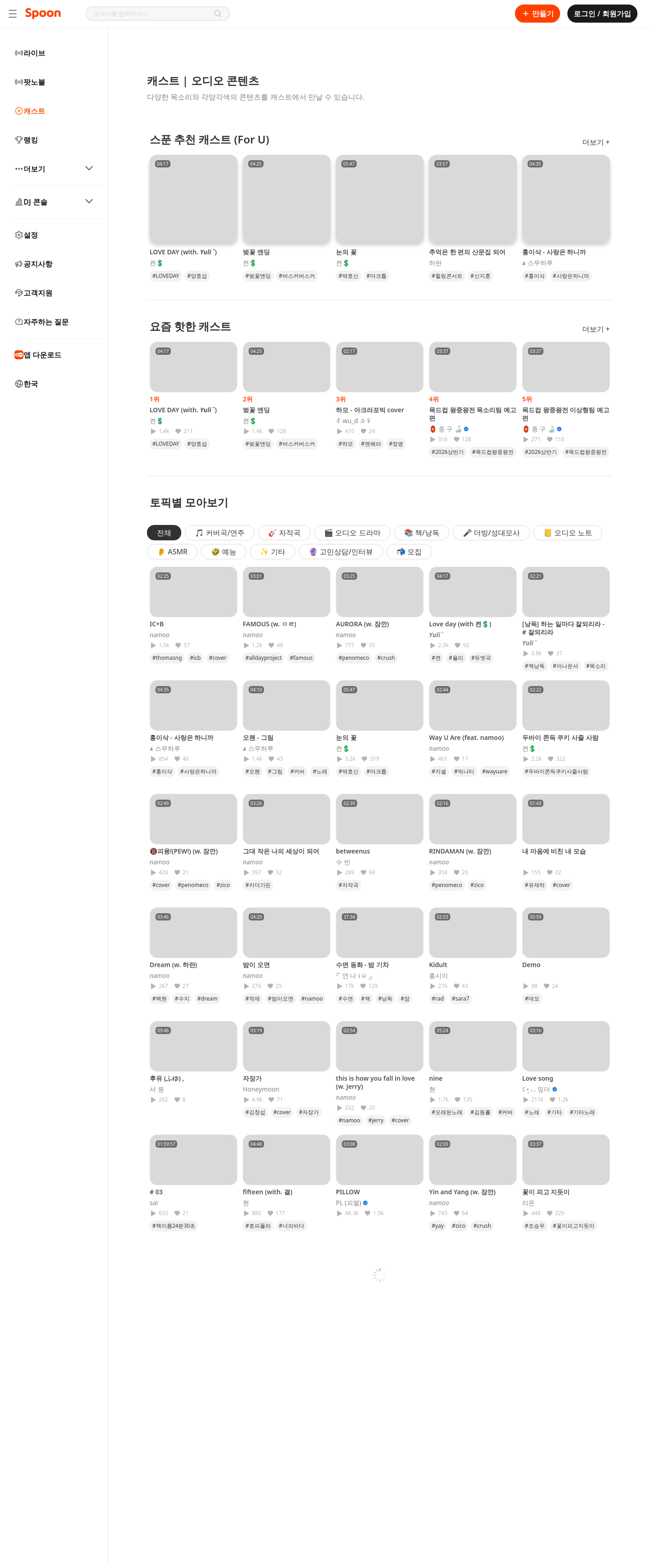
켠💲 (157, 263)
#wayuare (495, 771)
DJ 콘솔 (54, 201)
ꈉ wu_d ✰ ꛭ (353, 421)
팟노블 (29, 82)
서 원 (157, 1089)
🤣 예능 (223, 552)
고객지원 (33, 293)
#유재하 (535, 885)
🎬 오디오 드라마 (352, 533)
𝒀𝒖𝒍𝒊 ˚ (436, 635)
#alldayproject (263, 658)
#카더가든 (258, 885)
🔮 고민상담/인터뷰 (341, 552)
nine (436, 1078)
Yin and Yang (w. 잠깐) (462, 1191)
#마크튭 (377, 276)
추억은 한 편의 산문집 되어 (467, 252)
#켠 (436, 658)
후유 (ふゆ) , (167, 1078)
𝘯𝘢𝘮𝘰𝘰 (160, 635)
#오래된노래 (447, 1112)
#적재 (252, 998)
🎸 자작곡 (284, 533)
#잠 (405, 998)
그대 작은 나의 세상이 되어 (281, 851)
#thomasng (167, 658)
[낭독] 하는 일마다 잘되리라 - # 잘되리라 (563, 628)
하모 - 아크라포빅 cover (370, 409)
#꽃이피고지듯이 (573, 1226)
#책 (365, 998)
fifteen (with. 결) (267, 1191)
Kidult (438, 964)
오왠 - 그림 (258, 737)
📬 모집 (409, 552)
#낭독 (385, 998)
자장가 (252, 1078)
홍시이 (438, 976)
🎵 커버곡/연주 (220, 533)
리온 (528, 1203)
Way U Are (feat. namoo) (466, 737)
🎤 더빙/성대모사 (491, 533)
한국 (26, 384)
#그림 (275, 771)
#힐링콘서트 (447, 276)
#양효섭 (197, 276)
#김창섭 (255, 1112)
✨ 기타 (272, 552)
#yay (438, 1226)
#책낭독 (535, 666)
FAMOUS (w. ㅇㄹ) (269, 624)
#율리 (456, 658)
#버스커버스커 (297, 276)
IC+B (157, 624)
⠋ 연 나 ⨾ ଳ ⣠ (354, 976)
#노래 (320, 771)
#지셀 (439, 771)
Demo (531, 964)
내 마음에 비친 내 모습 (554, 851)
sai (154, 1203)
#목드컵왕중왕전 (493, 452)
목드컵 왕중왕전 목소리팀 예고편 (472, 413)
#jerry (376, 1120)
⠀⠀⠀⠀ (531, 862)
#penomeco (354, 658)
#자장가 (309, 1112)
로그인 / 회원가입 (602, 14)
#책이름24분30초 (173, 1226)
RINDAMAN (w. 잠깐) (460, 851)
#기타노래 (582, 1112)
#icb (195, 658)
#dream (208, 998)
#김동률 (481, 1112)
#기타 (554, 1112)
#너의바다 (291, 1226)
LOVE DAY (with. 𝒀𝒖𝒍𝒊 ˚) (183, 252)
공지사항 (33, 264)
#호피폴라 (258, 1226)
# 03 (156, 1191)
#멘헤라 (371, 444)
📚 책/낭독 (421, 533)
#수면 (346, 998)
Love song (537, 1078)
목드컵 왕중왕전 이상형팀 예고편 (565, 413)
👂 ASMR (172, 552)
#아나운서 (565, 666)
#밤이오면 (280, 998)
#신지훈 (481, 276)
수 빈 (343, 862)
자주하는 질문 (41, 322)
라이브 (29, 53)
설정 (26, 235)
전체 (164, 533)
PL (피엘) (348, 1203)
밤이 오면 (256, 964)
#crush (386, 658)
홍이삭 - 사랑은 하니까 (554, 252)
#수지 (182, 998)
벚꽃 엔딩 (256, 252)
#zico (223, 885)
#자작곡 (349, 885)
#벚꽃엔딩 (258, 276)
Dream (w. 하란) (173, 964)
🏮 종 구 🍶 (445, 429)
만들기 (537, 14)
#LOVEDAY (165, 276)
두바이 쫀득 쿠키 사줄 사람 (560, 737)
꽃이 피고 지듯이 (546, 1191)
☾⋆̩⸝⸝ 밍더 (536, 1089)
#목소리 (596, 666)
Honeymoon (261, 1089)
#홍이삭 (535, 276)
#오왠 (252, 771)
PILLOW (348, 1191)
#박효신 (349, 276)
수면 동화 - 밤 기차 (362, 964)
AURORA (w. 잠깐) (362, 624)
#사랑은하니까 (571, 276)
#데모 (532, 998)
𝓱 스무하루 (537, 263)
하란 (435, 263)
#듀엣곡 (481, 658)
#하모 (346, 444)
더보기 (54, 168)
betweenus (353, 851)
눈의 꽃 (346, 252)
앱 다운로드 (37, 355)
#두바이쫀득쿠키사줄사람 (556, 771)
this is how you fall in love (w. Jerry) (375, 1082)
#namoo (312, 998)
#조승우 (535, 1226)
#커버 (298, 771)
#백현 (159, 998)
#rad (438, 998)
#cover (217, 658)
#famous (301, 658)
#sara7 (461, 998)
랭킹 (26, 140)
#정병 (396, 444)
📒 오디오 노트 (567, 533)
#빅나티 (464, 771)
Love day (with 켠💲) (460, 624)
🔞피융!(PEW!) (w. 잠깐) (184, 851)
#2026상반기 (448, 452)
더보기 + (596, 142)
